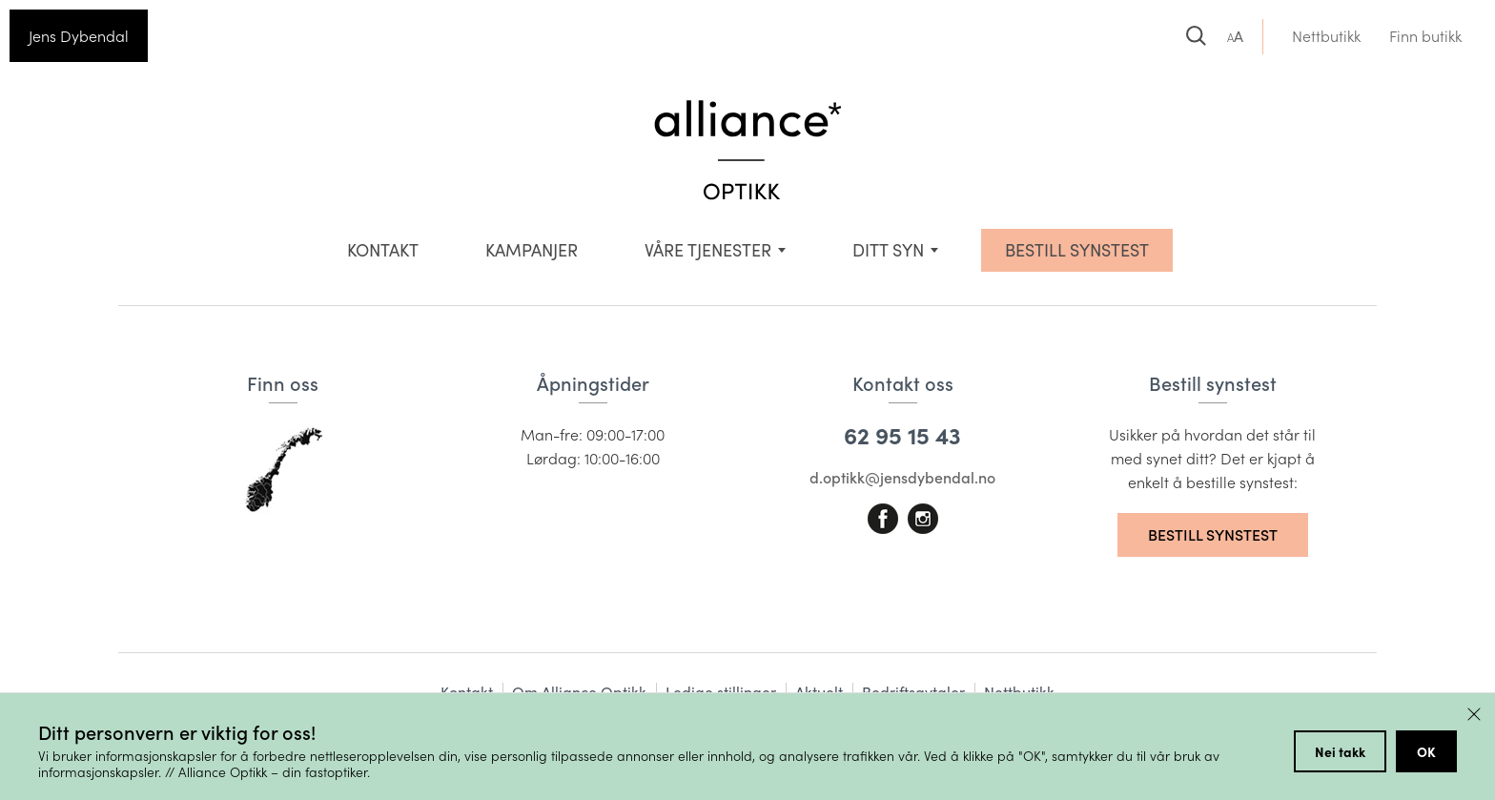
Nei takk (1340, 751)
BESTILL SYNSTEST (1077, 249)
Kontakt (383, 249)
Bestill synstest (1213, 534)
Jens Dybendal (79, 36)
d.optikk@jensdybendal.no (902, 477)
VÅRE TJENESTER (708, 249)
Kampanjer (531, 249)
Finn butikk (1425, 36)
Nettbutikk (1326, 36)
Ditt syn (888, 249)
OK (1426, 751)
